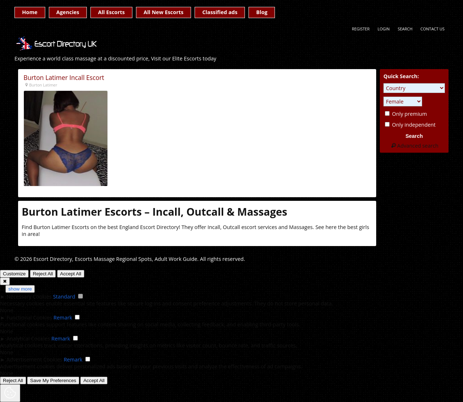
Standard (64, 296)
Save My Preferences (53, 380)
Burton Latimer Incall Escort (64, 78)
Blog (261, 12)
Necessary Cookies (29, 296)
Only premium (406, 113)
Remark (63, 317)
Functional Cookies (29, 317)
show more (20, 289)
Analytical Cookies (28, 338)
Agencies (67, 12)
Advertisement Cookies (34, 359)
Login (384, 28)
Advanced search (414, 145)
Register (361, 28)
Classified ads (219, 12)
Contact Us (432, 28)
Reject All (43, 273)
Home (30, 12)
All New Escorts (163, 12)
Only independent (410, 124)
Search (405, 28)
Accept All (70, 273)
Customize (14, 273)
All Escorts (111, 12)
